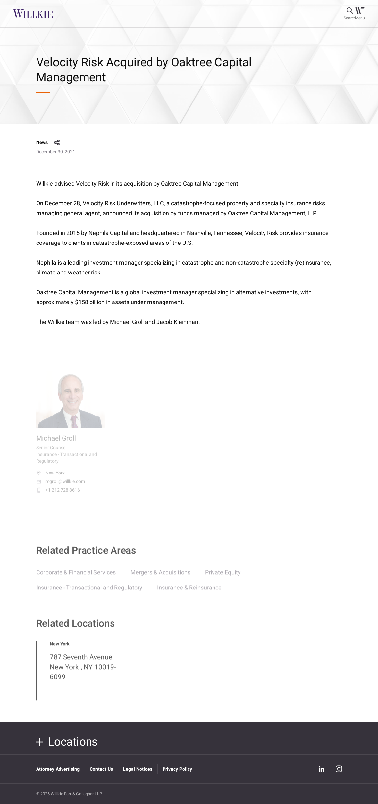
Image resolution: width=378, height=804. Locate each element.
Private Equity (223, 576)
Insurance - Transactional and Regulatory (89, 591)
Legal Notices (137, 769)
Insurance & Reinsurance (189, 591)
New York (50, 477)
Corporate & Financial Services (76, 576)
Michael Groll (56, 442)
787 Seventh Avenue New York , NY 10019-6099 (83, 671)
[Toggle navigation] (360, 14)
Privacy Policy (177, 769)
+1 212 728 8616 (58, 494)
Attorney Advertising (58, 769)
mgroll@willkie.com (60, 485)
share (57, 143)
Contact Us (101, 769)
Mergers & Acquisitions (160, 576)
